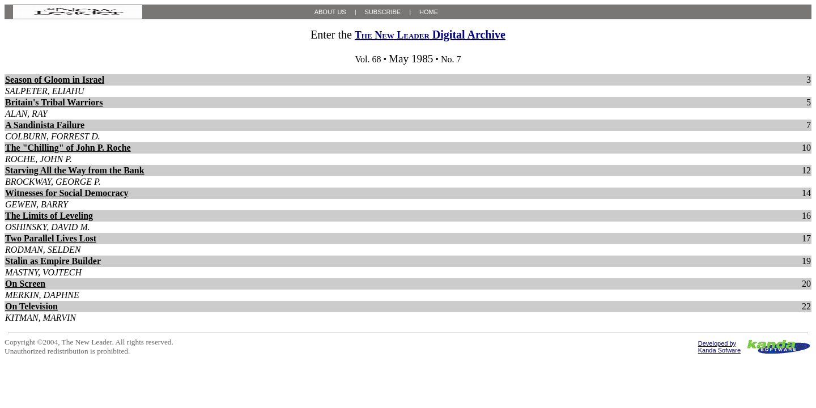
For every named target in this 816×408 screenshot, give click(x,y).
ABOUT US (330, 11)
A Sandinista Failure (44, 125)
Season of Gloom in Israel (54, 79)
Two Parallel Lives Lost (50, 238)
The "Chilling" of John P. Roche (68, 147)
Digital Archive (430, 34)
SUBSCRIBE (383, 11)
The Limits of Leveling (49, 215)
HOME (428, 11)
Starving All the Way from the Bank (74, 170)
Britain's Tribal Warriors (54, 102)
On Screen (25, 283)
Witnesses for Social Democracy (67, 193)
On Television (31, 306)
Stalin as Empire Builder (53, 261)
